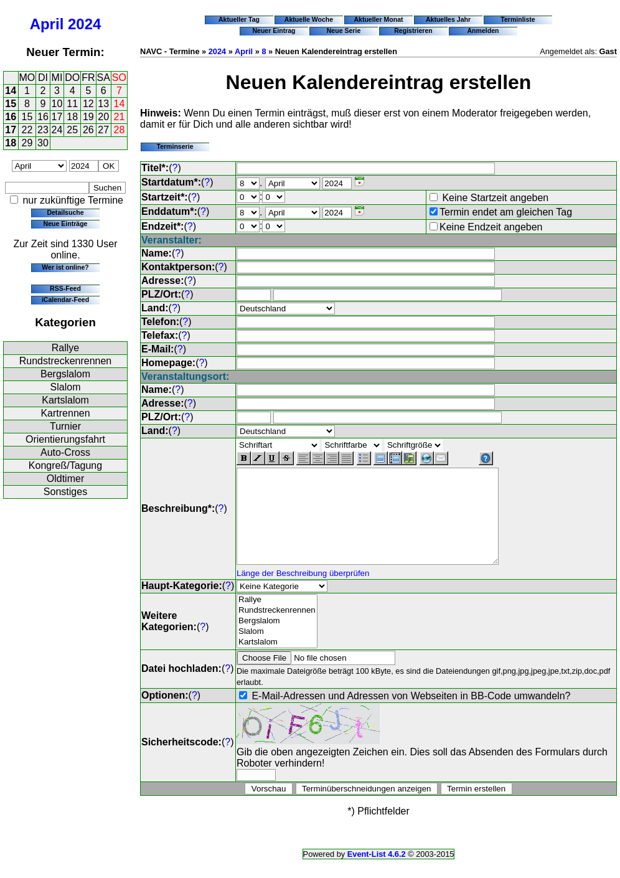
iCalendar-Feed (65, 299)
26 (88, 130)
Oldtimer (65, 478)
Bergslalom (65, 374)
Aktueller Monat (378, 19)
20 (103, 116)
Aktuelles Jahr (448, 19)
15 (10, 103)
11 (72, 103)
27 (103, 130)
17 (57, 116)
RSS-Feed (65, 288)
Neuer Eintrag (273, 30)
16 (10, 116)
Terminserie (174, 146)
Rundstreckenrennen (65, 361)
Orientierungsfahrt (65, 439)
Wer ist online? (65, 267)
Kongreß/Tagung (65, 465)
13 (103, 103)
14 (10, 90)
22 (27, 130)
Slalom (65, 387)
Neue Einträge (66, 223)
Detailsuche (65, 212)
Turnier (65, 426)
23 (43, 130)
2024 (84, 24)
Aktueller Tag (239, 19)
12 (88, 103)
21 (119, 116)
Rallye (65, 347)
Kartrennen (65, 413)
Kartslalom (65, 400)
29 (27, 143)
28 (119, 130)
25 (72, 130)
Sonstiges (65, 491)
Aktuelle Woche (308, 19)
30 (43, 143)
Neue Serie (344, 30)
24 (57, 130)
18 (72, 116)
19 (88, 116)
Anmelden (483, 30)
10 (57, 103)
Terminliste (517, 19)
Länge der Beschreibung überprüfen (303, 592)
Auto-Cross (65, 452)
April (47, 24)
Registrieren (413, 30)
